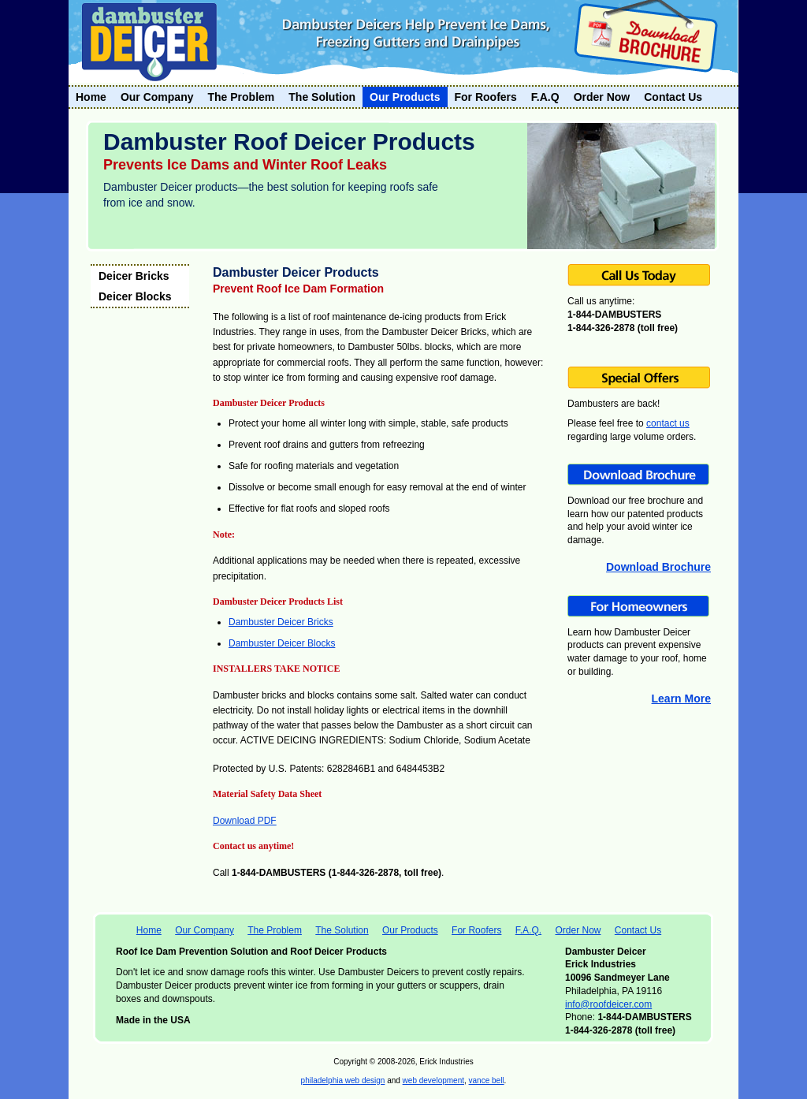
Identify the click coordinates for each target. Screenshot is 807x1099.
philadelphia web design (343, 1080)
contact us (668, 423)
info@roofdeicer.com (608, 1004)
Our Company (157, 97)
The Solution (321, 97)
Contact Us (673, 97)
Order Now (602, 97)
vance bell (486, 1080)
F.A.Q (545, 97)
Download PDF (245, 820)
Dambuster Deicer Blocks (282, 643)
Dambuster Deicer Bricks (281, 622)
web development (433, 1080)
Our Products (405, 97)
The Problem (240, 97)
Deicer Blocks (135, 296)
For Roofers (486, 97)
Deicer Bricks (134, 276)
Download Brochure (658, 567)
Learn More (681, 698)
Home (91, 97)
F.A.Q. (528, 930)
